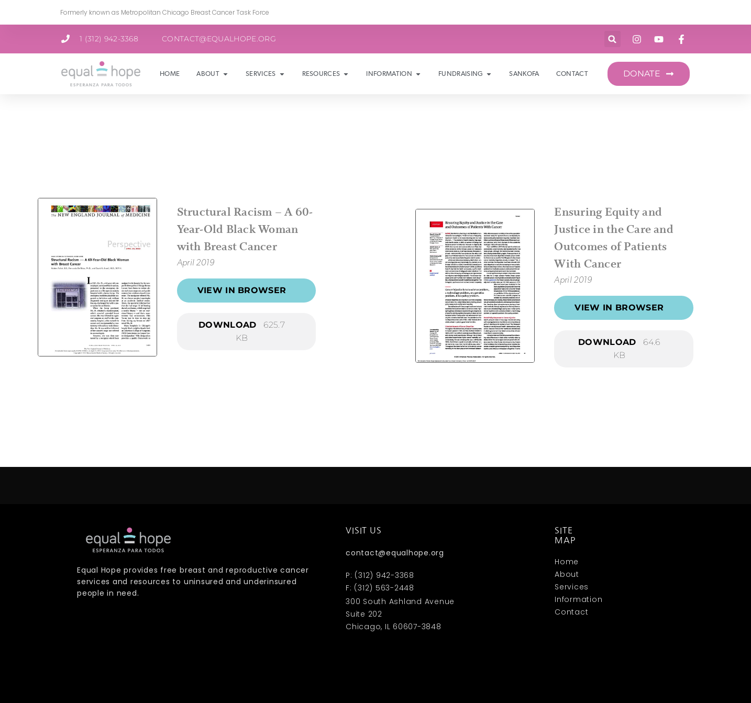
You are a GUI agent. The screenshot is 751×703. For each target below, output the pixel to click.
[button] (612, 39)
